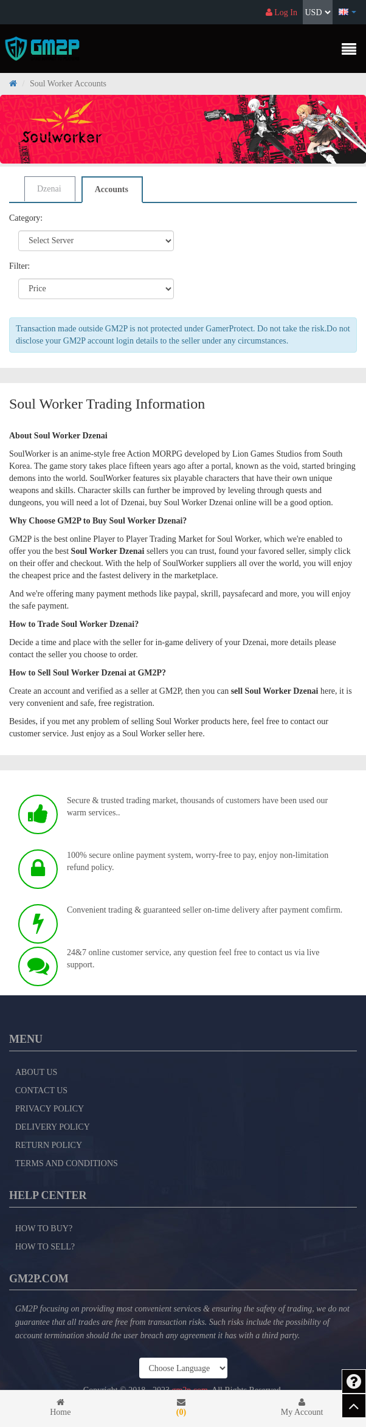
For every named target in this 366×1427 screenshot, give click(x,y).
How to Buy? (43, 1228)
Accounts (111, 189)
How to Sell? (45, 1246)
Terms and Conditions (66, 1163)
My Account (301, 1407)
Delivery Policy (52, 1127)
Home (60, 1407)
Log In (281, 12)
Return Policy (48, 1145)
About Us (36, 1072)
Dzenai (49, 188)
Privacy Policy (49, 1108)
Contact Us (41, 1090)
